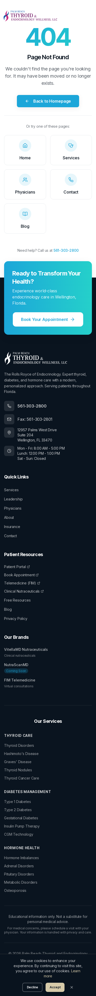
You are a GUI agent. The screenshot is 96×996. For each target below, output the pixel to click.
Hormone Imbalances (21, 858)
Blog (8, 609)
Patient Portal (17, 567)
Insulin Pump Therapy (22, 826)
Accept (55, 987)
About (9, 517)
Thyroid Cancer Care (21, 778)
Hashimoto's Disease (21, 753)
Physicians (12, 508)
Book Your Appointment (48, 319)
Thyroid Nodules (18, 770)
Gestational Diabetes (21, 818)
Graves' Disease (17, 762)
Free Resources (17, 600)
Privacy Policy (15, 618)
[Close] (72, 987)
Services (11, 490)
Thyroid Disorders (19, 745)
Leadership (13, 499)
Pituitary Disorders (19, 874)
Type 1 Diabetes (17, 801)
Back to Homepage (48, 101)
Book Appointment (21, 575)
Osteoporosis (15, 890)
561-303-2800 (66, 250)
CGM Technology (18, 834)
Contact (10, 536)
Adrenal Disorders (19, 866)
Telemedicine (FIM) (22, 583)
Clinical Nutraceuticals (24, 591)
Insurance (12, 526)
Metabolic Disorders (20, 882)
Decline (32, 987)
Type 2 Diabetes (18, 810)
